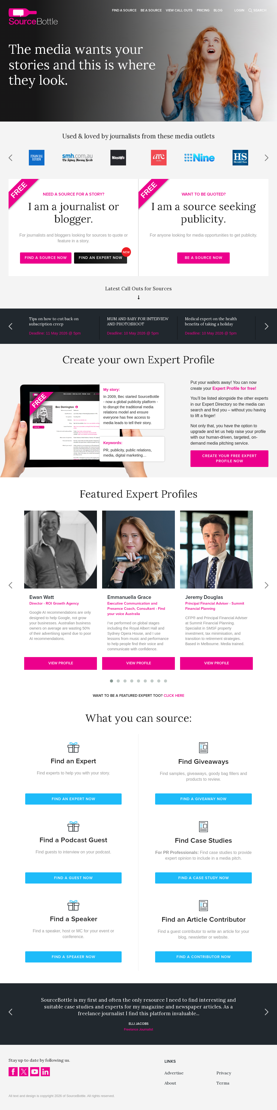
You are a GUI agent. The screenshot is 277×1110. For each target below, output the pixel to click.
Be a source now (203, 258)
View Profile (60, 663)
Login (239, 10)
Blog (218, 10)
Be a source (151, 10)
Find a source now (46, 258)
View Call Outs (179, 10)
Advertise (173, 1072)
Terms (222, 1083)
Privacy (223, 1072)
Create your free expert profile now (229, 458)
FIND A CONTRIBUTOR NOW (203, 957)
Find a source (124, 10)
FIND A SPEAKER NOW (73, 957)
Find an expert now (103, 256)
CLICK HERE (174, 695)
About (170, 1083)
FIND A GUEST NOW (73, 878)
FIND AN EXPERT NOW (73, 799)
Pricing (203, 10)
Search (259, 10)
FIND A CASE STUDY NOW (203, 878)
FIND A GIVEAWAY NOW (203, 799)
